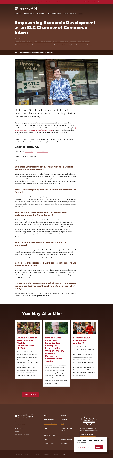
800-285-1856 (18, 428)
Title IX (45, 439)
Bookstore (64, 419)
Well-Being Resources (66, 439)
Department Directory (50, 424)
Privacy (37, 454)
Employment (64, 443)
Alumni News (31, 44)
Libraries (63, 415)
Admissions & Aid (29, 13)
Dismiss (98, 447)
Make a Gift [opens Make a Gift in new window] (87, 2)
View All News (29, 394)
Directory (94, 2)
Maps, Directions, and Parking (22, 434)
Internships (56, 44)
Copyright (55, 454)
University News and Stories (80, 42)
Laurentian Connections (23, 42)
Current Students (28, 2)
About (80, 13)
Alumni (48, 2)
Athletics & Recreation (54, 13)
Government (29, 152)
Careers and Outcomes (44, 44)
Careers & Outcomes (70, 13)
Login (64, 454)
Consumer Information (49, 443)
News (16, 52)
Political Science (20, 44)
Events (46, 415)
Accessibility (46, 454)
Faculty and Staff (39, 2)
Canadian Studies (86, 44)
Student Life (41, 13)
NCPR (62, 424)
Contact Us (17, 431)
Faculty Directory (49, 419)
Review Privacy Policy (83, 447)
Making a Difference (60, 42)
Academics (18, 13)
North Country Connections (70, 44)
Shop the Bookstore (87, 434)
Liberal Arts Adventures (43, 42)
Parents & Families (56, 2)
